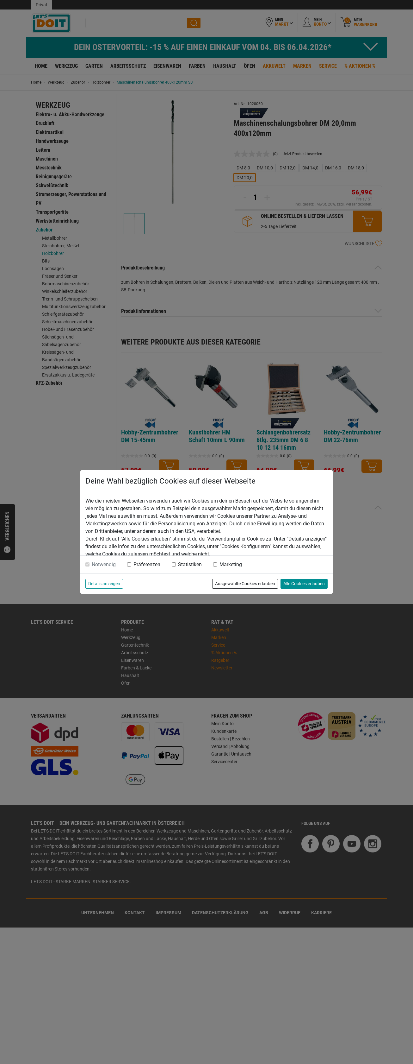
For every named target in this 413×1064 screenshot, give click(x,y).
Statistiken (190, 564)
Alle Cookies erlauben (304, 583)
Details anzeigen (104, 583)
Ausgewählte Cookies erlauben (245, 583)
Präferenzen (146, 564)
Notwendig (104, 564)
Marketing (230, 564)
